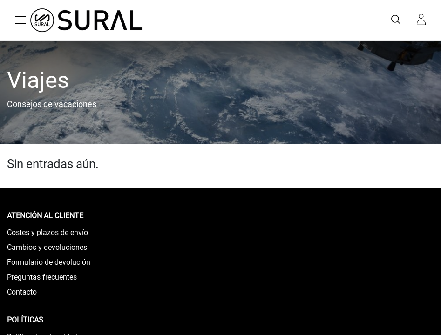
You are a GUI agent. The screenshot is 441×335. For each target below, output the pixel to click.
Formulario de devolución (48, 262)
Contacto (22, 292)
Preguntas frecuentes (42, 277)
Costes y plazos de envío (47, 232)
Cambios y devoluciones (47, 247)
